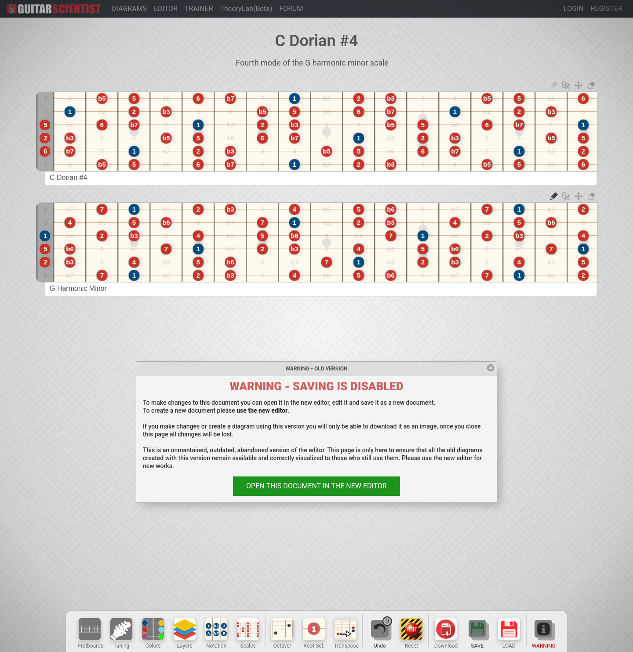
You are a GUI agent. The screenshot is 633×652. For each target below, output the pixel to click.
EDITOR (166, 8)
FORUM (291, 8)
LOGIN (574, 8)
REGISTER (606, 8)
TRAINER (199, 8)
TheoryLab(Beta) (246, 8)
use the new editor (261, 410)
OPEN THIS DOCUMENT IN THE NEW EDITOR (316, 486)
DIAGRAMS (129, 8)
